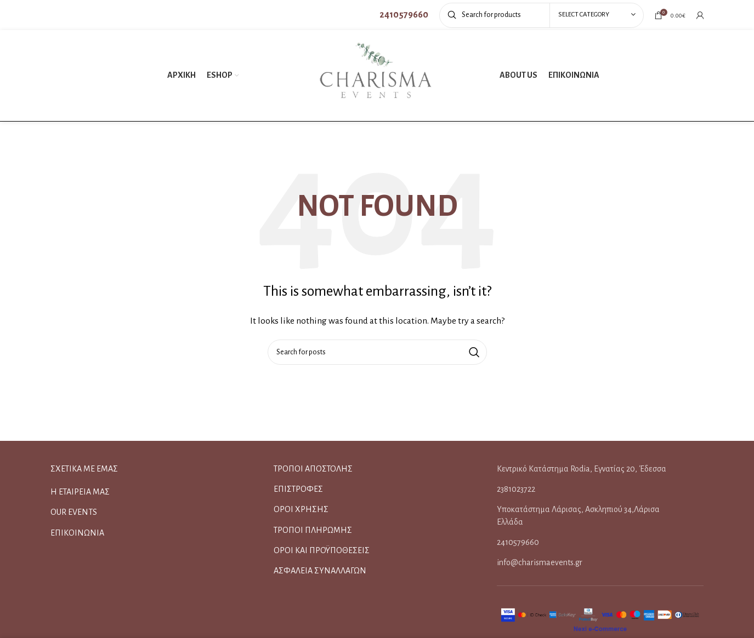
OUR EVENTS (73, 512)
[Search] (541, 15)
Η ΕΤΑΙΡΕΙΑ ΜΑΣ (80, 491)
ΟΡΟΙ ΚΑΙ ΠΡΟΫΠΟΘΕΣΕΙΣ (322, 550)
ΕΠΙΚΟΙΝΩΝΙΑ (77, 532)
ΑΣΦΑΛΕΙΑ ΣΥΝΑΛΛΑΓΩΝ (320, 570)
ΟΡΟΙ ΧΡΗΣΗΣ (301, 509)
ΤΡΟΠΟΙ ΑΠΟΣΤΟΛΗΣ (313, 468)
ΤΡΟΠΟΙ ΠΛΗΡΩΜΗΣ (313, 530)
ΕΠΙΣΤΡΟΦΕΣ (298, 489)
